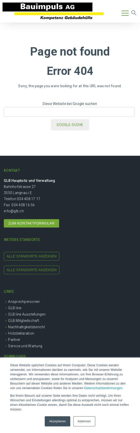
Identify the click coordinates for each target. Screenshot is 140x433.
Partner (14, 340)
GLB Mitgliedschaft (23, 321)
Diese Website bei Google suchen (70, 104)
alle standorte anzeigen (32, 256)
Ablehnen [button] (84, 421)
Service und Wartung (25, 346)
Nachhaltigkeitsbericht (26, 327)
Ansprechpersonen (24, 302)
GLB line (14, 308)
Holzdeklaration (21, 333)
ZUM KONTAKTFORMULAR (31, 223)
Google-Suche (70, 125)
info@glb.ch (14, 211)
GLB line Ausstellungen (26, 314)
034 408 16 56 (23, 205)
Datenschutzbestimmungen (103, 388)
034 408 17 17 (28, 199)
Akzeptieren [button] (57, 421)
